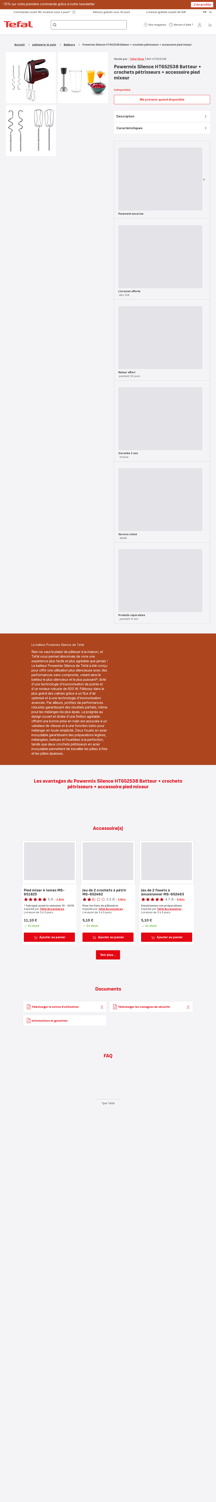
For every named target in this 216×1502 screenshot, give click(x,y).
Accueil (19, 44)
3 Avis (122, 899)
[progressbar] (160, 179)
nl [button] (210, 12)
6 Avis (181, 899)
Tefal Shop (137, 58)
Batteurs (69, 44)
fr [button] (205, 12)
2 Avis (60, 899)
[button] (154, 25)
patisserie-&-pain (44, 44)
